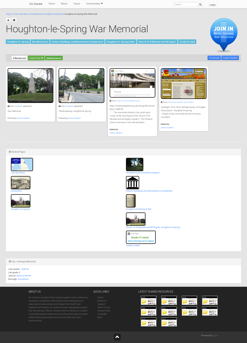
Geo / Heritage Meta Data (22, 261)
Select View (36, 58)
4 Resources (19, 58)
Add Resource (54, 58)
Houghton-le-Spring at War (121, 42)
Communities (94, 3)
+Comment (214, 58)
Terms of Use (103, 307)
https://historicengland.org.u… (129, 101)
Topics (76, 3)
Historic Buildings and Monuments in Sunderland (77, 42)
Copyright (102, 314)
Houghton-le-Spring (53, 14)
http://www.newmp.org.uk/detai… (181, 102)
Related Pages (17, 152)
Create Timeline (230, 58)
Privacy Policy (103, 310)
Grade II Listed (187, 42)
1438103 (25, 269)
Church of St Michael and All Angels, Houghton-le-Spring (153, 227)
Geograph (18, 106)
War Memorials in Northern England (142, 172)
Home (52, 3)
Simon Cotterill (23, 118)
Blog (99, 317)
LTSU (215, 335)
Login (213, 4)
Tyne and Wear (21, 14)
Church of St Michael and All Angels (157, 42)
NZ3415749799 (24, 275)
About (64, 3)
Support (101, 304)
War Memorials (40, 42)
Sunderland (36, 14)
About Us (101, 300)
